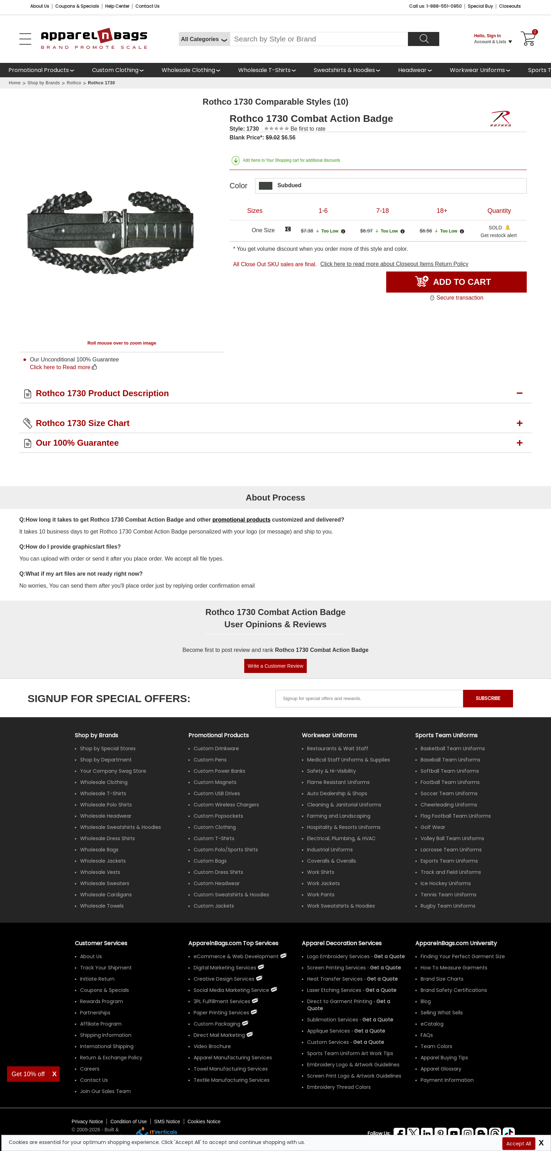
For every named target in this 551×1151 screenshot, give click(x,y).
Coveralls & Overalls (331, 860)
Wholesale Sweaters (104, 883)
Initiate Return (97, 978)
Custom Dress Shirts (218, 872)
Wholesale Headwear (105, 815)
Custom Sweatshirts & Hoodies (231, 894)
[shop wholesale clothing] (191, 70)
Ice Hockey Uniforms (446, 883)
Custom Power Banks (219, 770)
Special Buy (480, 6)
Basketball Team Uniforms (453, 748)
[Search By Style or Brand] (319, 39)
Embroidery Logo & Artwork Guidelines (353, 1064)
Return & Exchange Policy (111, 1057)
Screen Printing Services (336, 967)
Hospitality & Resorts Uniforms (344, 827)
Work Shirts (320, 872)
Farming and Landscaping (338, 815)
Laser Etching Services (334, 990)
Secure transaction (456, 298)
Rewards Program (101, 1001)
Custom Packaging (217, 1023)
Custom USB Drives (217, 793)
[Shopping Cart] (527, 39)
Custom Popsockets (218, 815)
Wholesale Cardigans (106, 894)
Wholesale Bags (99, 849)
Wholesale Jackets (103, 860)
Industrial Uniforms (330, 849)
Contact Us (147, 6)
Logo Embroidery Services (338, 956)
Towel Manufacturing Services (231, 1068)
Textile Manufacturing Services (232, 1080)
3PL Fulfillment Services (222, 1001)
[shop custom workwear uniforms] (480, 70)
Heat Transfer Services (335, 978)
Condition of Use (128, 1121)
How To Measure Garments (454, 967)
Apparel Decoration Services (342, 943)
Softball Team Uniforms (450, 770)
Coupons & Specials (104, 990)
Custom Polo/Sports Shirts (226, 849)
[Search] (423, 39)
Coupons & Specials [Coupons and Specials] (77, 6)
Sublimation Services (332, 1019)
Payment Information (447, 1080)
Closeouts (510, 6)
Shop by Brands (43, 82)
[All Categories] (204, 39)
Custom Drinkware (216, 748)
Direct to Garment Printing (339, 1001)
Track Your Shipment (106, 967)
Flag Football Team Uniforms (456, 815)
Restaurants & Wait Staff (337, 748)
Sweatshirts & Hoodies (344, 70)
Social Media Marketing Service (231, 990)
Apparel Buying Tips (444, 1057)
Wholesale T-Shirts (264, 70)
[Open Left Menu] (25, 39)
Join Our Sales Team (105, 1091)
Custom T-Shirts (214, 838)
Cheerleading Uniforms (449, 804)
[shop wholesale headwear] (415, 70)
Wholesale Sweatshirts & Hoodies (120, 827)
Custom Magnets (215, 782)
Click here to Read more (60, 367)
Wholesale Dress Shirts (107, 838)
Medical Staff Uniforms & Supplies (348, 759)
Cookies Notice (203, 1121)
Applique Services (328, 1030)
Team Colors (436, 1046)
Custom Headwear (217, 883)
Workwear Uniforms (477, 70)
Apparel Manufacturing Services (233, 1057)
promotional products (242, 520)
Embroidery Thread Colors (339, 1087)
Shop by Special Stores (108, 748)
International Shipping (107, 1046)
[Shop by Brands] (96, 735)
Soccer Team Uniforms (449, 793)
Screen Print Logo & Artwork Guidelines (354, 1075)
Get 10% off (28, 1074)
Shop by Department (106, 759)
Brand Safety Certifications (454, 990)
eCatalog (432, 1023)
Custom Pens (210, 759)
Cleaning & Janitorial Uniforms (344, 804)
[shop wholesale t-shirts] (267, 70)
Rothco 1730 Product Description (102, 393)
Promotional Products (38, 70)
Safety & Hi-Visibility (331, 770)
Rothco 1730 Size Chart (83, 423)
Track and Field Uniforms (451, 872)
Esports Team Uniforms (449, 860)
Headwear (412, 70)
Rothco (74, 82)
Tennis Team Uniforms (449, 894)
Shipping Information (105, 1035)
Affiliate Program (101, 1023)
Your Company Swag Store (113, 770)
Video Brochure (212, 1046)
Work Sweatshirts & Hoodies (341, 905)
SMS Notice (167, 1121)
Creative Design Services (224, 978)
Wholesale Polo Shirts (106, 804)
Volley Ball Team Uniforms (452, 838)
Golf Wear (433, 827)
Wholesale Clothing (188, 70)
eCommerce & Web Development (236, 956)
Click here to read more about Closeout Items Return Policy (394, 264)
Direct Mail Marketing (219, 1035)
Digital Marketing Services (225, 967)
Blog (426, 1001)
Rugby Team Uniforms (448, 905)
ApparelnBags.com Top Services (233, 943)
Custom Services (328, 1042)
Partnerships (95, 1012)
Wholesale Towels (102, 905)
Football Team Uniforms (450, 782)
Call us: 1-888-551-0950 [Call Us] (435, 6)
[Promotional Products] (42, 70)
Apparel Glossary (441, 1068)
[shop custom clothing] (118, 70)
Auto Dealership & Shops (337, 793)
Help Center (117, 6)
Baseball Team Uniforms (450, 759)
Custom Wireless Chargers (226, 804)
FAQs (427, 1035)
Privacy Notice (87, 1121)
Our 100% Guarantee (77, 442)
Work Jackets (323, 883)
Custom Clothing (115, 70)
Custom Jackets (214, 905)
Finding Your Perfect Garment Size (463, 956)
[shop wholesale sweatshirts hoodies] (347, 70)
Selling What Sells (442, 1012)
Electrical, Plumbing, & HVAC (341, 838)
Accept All (518, 1143)
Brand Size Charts (442, 978)
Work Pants (321, 894)
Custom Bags (210, 860)
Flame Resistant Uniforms (338, 782)
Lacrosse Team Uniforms (451, 849)
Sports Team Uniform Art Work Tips (350, 1053)
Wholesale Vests (100, 872)
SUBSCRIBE (488, 698)
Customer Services (101, 943)
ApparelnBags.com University (456, 943)
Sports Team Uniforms (446, 735)
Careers (89, 1068)
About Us (39, 6)
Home (15, 82)
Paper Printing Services (221, 1012)
